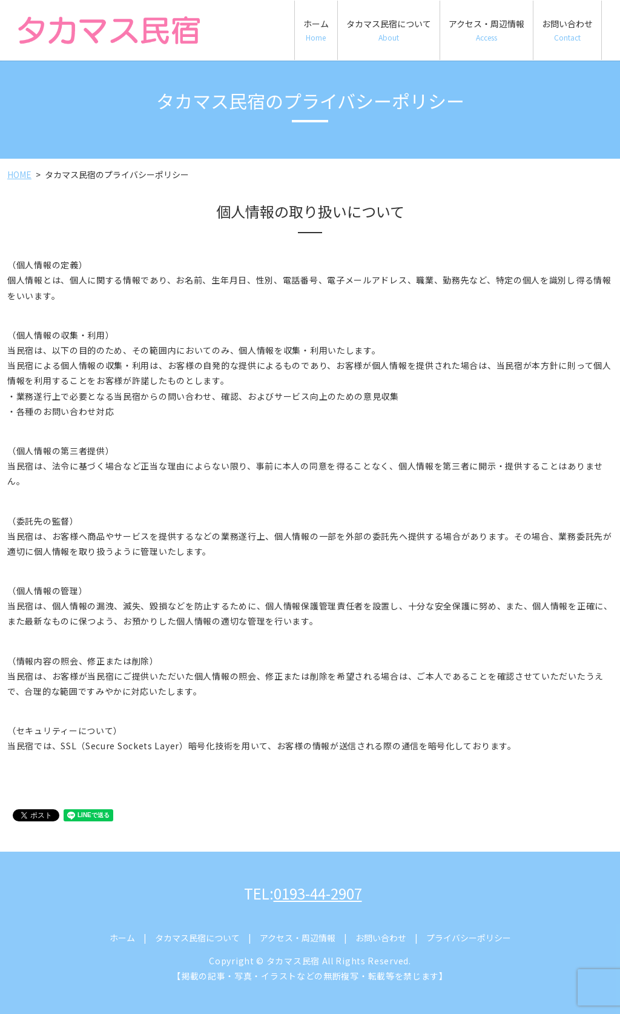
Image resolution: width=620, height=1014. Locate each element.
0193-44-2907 (318, 893)
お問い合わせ (567, 30)
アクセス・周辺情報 (486, 30)
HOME (19, 174)
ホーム (316, 30)
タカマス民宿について (388, 30)
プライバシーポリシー (468, 938)
